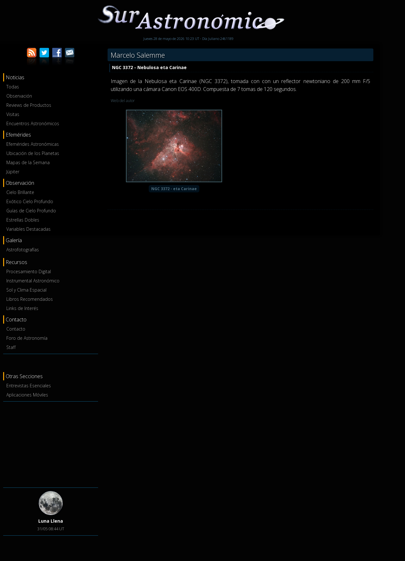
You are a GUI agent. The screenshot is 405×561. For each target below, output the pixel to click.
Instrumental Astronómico (32, 281)
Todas (12, 87)
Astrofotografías (22, 250)
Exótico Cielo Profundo (29, 201)
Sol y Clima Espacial (26, 290)
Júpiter (12, 172)
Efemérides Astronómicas (32, 144)
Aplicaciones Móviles (27, 395)
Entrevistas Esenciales (28, 386)
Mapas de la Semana (28, 162)
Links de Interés (22, 308)
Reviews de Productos (28, 105)
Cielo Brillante (20, 192)
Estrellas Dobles (22, 220)
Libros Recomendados (29, 299)
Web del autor (123, 100)
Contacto (15, 329)
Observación (19, 96)
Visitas (12, 114)
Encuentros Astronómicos (32, 123)
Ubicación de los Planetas (32, 153)
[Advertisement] (50, 443)
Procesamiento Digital (28, 271)
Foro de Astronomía (26, 338)
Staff (11, 347)
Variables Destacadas (28, 229)
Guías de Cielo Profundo (31, 211)
